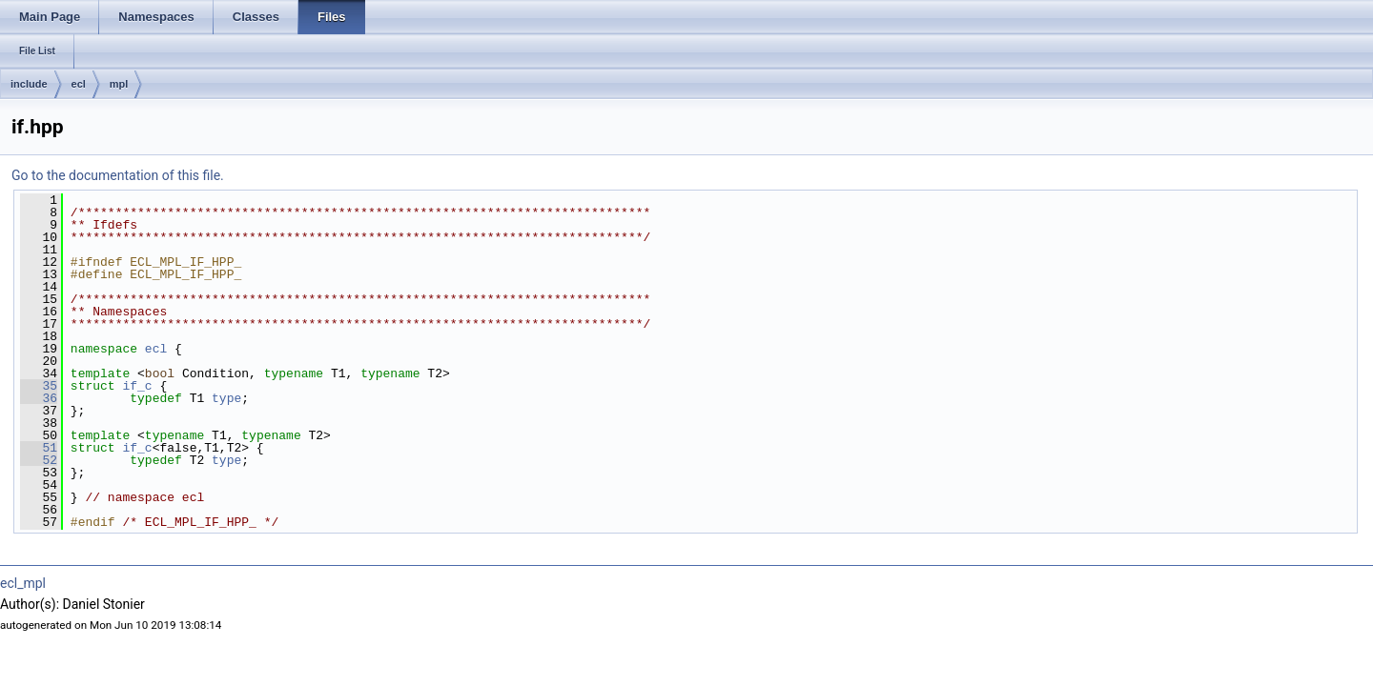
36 (38, 398)
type (226, 398)
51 (38, 447)
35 (38, 385)
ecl (79, 84)
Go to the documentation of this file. (117, 175)
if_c (137, 385)
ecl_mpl (23, 583)
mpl (119, 84)
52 (38, 460)
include (29, 84)
